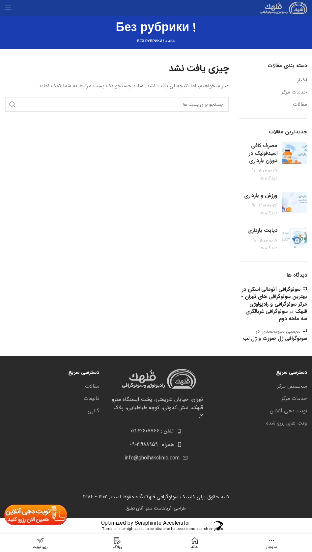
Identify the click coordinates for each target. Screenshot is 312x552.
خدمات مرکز (294, 92)
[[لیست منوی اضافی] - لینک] (156, 431)
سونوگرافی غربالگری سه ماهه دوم (276, 315)
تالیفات (91, 398)
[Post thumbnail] (294, 162)
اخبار (302, 80)
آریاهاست (162, 508)
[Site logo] (282, 8)
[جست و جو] (117, 104)
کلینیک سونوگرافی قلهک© (166, 497)
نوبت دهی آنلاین (288, 411)
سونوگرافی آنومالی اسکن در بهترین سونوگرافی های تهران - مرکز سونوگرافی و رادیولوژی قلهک (274, 300)
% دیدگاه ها (264, 174)
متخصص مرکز (292, 386)
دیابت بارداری (262, 230)
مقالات (300, 104)
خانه (171, 41)
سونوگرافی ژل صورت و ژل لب (275, 338)
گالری (93, 411)
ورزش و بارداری (260, 195)
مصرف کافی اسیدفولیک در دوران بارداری (263, 153)
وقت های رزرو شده (286, 423)
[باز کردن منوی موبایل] (8, 7)
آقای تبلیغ (134, 508)
